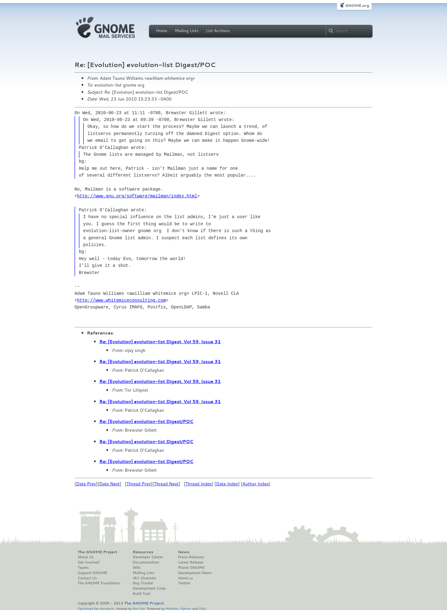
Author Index (255, 484)
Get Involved (88, 562)
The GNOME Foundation (99, 583)
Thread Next (166, 484)
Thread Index (199, 484)
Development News (195, 572)
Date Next (109, 484)
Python (185, 608)
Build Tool (141, 593)
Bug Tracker (143, 583)
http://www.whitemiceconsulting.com (121, 300)
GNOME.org (357, 5)
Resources (143, 552)
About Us (86, 557)
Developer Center (148, 557)
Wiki (137, 567)
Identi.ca (185, 578)
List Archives (218, 31)
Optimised (85, 608)
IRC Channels (144, 578)
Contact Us (87, 578)
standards (106, 608)
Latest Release (190, 562)
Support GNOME (92, 572)
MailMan (171, 608)
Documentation (146, 562)
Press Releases (191, 557)
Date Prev (86, 484)
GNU (202, 608)
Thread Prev (139, 484)
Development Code (149, 588)
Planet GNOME (191, 567)
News (183, 552)
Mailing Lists (186, 31)
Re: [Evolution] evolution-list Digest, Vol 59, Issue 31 (160, 342)
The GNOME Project (97, 552)
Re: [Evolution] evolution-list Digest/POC (146, 421)
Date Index (227, 484)
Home (161, 31)
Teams (83, 567)
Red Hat (139, 608)
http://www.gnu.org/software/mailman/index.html (137, 196)
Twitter (184, 583)
